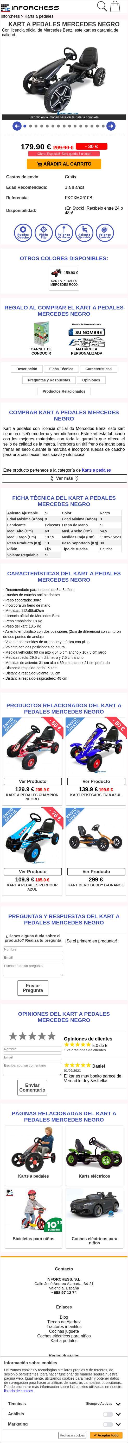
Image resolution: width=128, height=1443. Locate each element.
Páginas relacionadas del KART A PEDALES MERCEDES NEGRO (64, 1116)
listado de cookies (18, 1391)
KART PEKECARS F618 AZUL (95, 795)
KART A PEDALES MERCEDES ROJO (64, 283)
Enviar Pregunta (33, 988)
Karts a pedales (39, 16)
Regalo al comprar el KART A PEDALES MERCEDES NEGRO (64, 311)
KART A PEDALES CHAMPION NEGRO (32, 797)
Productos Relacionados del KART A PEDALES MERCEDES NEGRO (64, 708)
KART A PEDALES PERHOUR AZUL (32, 887)
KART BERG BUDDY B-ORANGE (96, 885)
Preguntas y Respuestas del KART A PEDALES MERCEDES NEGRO (64, 919)
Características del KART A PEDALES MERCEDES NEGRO (64, 576)
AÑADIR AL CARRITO (64, 164)
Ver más (65, 478)
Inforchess (10, 16)
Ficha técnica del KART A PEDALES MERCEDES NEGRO (64, 501)
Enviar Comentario (32, 1088)
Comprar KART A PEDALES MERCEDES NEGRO (64, 415)
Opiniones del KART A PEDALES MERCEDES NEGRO (64, 1017)
